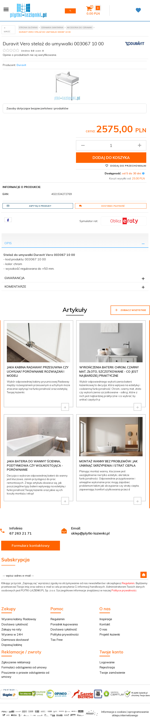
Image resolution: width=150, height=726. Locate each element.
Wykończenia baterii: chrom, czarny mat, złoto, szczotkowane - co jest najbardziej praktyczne (109, 371)
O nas (103, 629)
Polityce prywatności (124, 590)
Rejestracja (107, 667)
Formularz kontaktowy (31, 545)
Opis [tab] (8, 243)
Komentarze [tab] (15, 286)
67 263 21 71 (20, 533)
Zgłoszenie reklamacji (15, 662)
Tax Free (56, 640)
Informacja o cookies (113, 711)
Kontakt (104, 624)
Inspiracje (105, 619)
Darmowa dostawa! (15, 640)
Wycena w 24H (12, 634)
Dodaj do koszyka (111, 157)
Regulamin (128, 583)
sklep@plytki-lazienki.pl (90, 533)
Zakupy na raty (11, 629)
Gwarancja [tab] (14, 278)
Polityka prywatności (64, 634)
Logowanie (107, 662)
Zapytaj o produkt (29, 206)
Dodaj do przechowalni (125, 165)
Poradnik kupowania (64, 624)
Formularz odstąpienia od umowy (24, 667)
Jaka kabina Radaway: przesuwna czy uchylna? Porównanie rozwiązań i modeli (37, 371)
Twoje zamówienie (112, 672)
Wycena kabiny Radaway (18, 619)
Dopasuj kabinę (11, 645)
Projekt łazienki (109, 634)
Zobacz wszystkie (130, 310)
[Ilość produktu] (111, 145)
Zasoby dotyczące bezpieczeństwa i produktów (37, 108)
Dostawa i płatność (102, 206)
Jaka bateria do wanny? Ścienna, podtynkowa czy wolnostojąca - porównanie (35, 465)
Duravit (21, 65)
